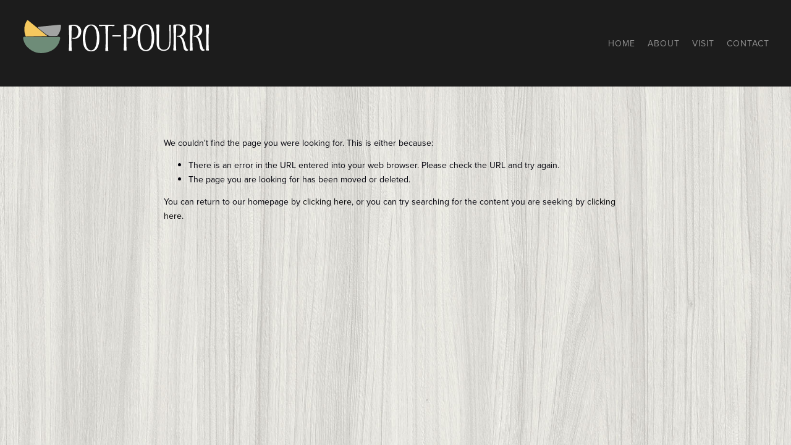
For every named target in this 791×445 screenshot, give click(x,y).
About (664, 43)
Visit (703, 43)
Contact (748, 43)
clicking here (327, 201)
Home (621, 43)
